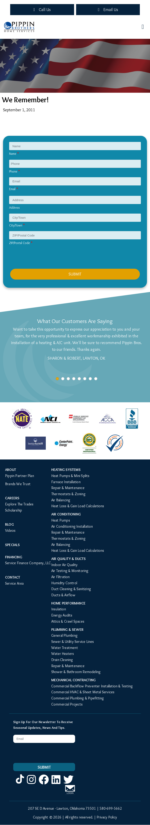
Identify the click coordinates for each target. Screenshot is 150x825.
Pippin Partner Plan (19, 476)
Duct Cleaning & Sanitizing (71, 589)
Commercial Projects (67, 704)
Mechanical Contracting (73, 680)
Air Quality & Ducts (68, 558)
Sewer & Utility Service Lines (72, 641)
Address (14, 208)
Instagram (31, 784)
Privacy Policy (107, 817)
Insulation (58, 609)
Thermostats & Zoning (68, 494)
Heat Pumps (60, 520)
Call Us (45, 9)
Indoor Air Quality (64, 565)
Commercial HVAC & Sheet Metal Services (83, 692)
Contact (12, 577)
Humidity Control (64, 583)
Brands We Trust (18, 484)
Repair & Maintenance (67, 488)
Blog (9, 524)
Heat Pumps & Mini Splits (70, 476)
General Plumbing (64, 635)
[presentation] (41, 259)
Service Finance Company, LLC (28, 563)
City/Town (15, 225)
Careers (12, 498)
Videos (10, 530)
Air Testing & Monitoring (70, 571)
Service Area (14, 583)
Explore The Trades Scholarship (19, 507)
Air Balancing (60, 500)
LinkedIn (56, 784)
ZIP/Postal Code (19, 243)
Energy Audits (61, 615)
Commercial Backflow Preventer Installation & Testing (92, 686)
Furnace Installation (66, 482)
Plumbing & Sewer (67, 629)
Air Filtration (60, 577)
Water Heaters (62, 653)
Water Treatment (64, 648)
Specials (12, 545)
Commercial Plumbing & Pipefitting (77, 698)
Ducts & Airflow (63, 595)
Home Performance (68, 603)
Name (12, 154)
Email (12, 189)
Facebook (44, 784)
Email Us (110, 9)
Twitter (68, 784)
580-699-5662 (111, 808)
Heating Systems (66, 469)
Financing (13, 557)
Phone (13, 171)
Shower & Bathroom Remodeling (76, 672)
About (10, 469)
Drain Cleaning (62, 660)
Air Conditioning (66, 514)
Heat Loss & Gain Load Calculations (77, 506)
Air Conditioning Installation (72, 526)
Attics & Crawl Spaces (67, 621)
